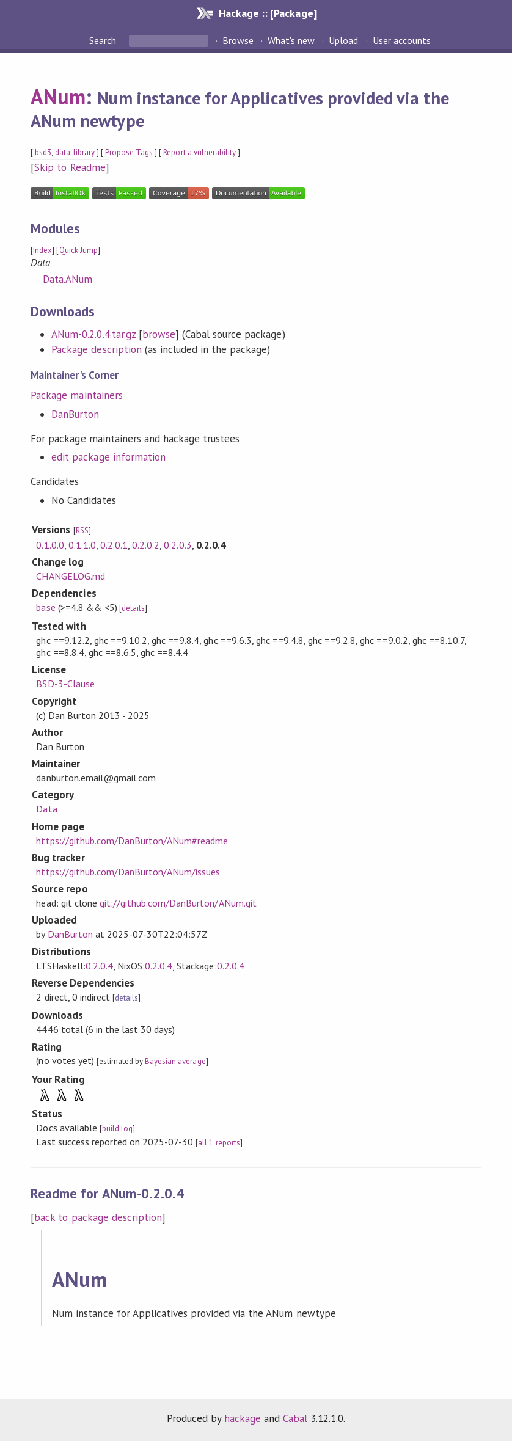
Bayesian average (175, 1061)
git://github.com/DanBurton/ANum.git (178, 903)
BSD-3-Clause (65, 683)
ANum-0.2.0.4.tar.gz (93, 334)
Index (42, 250)
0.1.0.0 (50, 545)
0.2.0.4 (99, 966)
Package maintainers (76, 395)
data (62, 152)
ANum (58, 96)
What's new (291, 40)
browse (158, 334)
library (84, 152)
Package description (96, 349)
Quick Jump (78, 250)
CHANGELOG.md (70, 576)
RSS (82, 530)
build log (117, 1128)
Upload (343, 40)
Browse (238, 40)
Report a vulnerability (199, 152)
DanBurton (75, 414)
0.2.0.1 (114, 545)
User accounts (402, 40)
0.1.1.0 (82, 545)
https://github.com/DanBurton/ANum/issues (128, 872)
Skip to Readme (69, 167)
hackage (242, 1418)
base (45, 607)
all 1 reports (219, 1142)
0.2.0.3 (177, 545)
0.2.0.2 (145, 545)
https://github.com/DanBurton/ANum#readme (132, 840)
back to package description (98, 1217)
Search (104, 40)
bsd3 (43, 152)
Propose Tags (129, 152)
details (133, 608)
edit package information (108, 457)
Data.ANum (67, 279)
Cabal (295, 1418)
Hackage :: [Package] (267, 13)
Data (46, 809)
